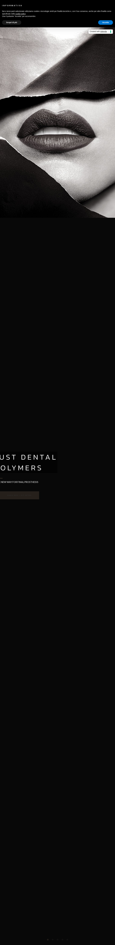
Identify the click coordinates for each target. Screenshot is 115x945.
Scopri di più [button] (11, 22)
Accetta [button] (105, 22)
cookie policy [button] (20, 14)
